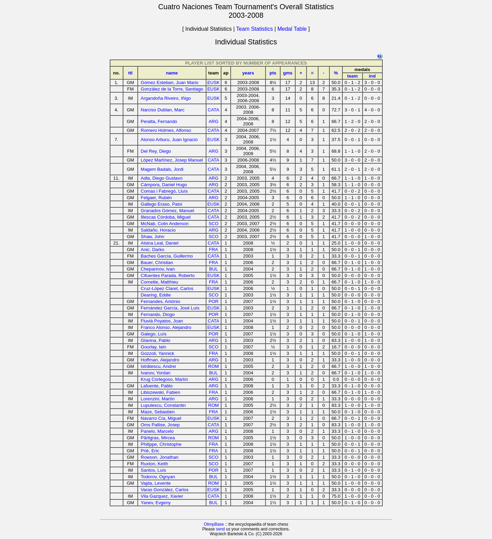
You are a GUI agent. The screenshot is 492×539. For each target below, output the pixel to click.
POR (213, 301)
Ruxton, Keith (154, 463)
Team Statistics (254, 29)
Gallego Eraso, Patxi (161, 204)
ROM (213, 366)
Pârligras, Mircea (158, 437)
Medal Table (292, 29)
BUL (213, 269)
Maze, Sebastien (158, 411)
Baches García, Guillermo (167, 256)
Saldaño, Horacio (158, 230)
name (172, 72)
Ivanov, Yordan (155, 372)
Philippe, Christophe (161, 444)
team (352, 76)
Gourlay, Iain (153, 346)
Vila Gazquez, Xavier (162, 496)
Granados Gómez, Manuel (167, 210)
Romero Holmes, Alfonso (166, 130)
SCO (213, 223)
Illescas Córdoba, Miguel (166, 217)
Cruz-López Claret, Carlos (167, 288)
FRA (213, 249)
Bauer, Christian (157, 262)
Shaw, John (152, 236)
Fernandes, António (160, 301)
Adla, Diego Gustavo (161, 178)
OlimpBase (214, 524)
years (248, 72)
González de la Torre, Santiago (172, 89)
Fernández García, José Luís (170, 307)
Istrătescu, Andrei (158, 366)
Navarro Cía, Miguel (161, 418)
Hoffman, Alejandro (160, 359)
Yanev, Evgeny (156, 502)
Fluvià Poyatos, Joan (162, 320)
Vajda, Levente (156, 483)
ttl (130, 72)
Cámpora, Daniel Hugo (164, 184)
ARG (213, 121)
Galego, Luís (154, 333)
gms (287, 72)
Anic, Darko (152, 249)
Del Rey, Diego (156, 151)
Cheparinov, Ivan (158, 269)
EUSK (213, 82)
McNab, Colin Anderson (165, 223)
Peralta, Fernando (159, 121)
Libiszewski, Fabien (160, 392)
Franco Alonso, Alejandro (166, 327)
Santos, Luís (153, 470)
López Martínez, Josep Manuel (172, 160)
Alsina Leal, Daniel (159, 243)
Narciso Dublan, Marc (162, 109)
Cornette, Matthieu (159, 282)
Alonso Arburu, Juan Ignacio (169, 139)
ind (372, 76)
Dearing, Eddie (156, 295)
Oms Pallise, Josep (160, 424)
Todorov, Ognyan (158, 476)
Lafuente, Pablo (157, 385)
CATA (213, 109)
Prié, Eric (150, 450)
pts (273, 72)
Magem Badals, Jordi (162, 169)
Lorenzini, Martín (158, 398)
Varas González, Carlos (165, 489)
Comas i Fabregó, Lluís (164, 191)
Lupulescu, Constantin (163, 405)
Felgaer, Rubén (156, 197)
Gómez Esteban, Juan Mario (170, 82)
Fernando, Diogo (158, 314)
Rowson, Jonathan (159, 457)
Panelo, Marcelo (157, 431)
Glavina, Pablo (155, 340)
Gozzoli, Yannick (157, 353)
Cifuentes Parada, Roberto (168, 275)
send (220, 529)
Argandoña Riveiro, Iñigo (166, 98)
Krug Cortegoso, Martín (164, 379)
